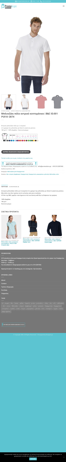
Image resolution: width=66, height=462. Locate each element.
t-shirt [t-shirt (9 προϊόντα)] (3, 306)
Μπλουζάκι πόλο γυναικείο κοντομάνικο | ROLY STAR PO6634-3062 (9, 243)
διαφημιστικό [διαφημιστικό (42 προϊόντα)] (57, 306)
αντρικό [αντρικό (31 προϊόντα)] (22, 306)
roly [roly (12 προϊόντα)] (50, 303)
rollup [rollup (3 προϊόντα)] (46, 303)
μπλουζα (46, 174)
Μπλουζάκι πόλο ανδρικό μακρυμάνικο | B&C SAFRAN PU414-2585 (53, 240)
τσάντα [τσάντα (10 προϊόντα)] (61, 308)
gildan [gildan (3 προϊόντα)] (21, 303)
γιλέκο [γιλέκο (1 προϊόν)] (35, 306)
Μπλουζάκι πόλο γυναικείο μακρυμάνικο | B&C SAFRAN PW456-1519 (31, 240)
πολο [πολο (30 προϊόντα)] (43, 308)
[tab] (4, 187)
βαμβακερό (17, 174)
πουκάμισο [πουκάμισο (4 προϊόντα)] (49, 308)
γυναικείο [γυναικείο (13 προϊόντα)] (40, 306)
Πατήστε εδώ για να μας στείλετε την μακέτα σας (17, 158)
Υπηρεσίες (4, 293)
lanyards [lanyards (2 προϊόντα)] (27, 303)
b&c (7, 174)
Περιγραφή (4, 186)
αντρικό (11, 174)
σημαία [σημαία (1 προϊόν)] (55, 308)
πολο (57, 174)
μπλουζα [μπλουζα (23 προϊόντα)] (37, 308)
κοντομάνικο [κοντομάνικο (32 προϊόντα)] (5, 308)
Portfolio (4, 290)
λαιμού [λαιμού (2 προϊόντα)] (23, 308)
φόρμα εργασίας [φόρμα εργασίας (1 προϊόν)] (6, 311)
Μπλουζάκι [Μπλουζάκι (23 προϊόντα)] (15, 306)
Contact (3, 283)
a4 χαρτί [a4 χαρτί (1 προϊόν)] (7, 303)
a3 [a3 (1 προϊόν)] (2, 303)
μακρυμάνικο (40, 174)
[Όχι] (64, 457)
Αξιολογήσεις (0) (14, 186)
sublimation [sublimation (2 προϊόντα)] (60, 303)
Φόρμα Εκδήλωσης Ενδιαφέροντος (16, 152)
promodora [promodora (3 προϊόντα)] (40, 303)
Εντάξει (33, 459)
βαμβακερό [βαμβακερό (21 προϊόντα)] (28, 306)
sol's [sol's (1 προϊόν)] (54, 303)
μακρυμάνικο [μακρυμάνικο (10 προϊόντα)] (30, 308)
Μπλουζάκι (53, 174)
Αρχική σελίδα (5, 111)
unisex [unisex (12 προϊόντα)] (8, 306)
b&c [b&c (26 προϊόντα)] (12, 303)
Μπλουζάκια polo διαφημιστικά (20, 111)
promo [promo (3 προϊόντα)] (33, 303)
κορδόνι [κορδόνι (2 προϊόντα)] (12, 308)
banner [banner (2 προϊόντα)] (16, 303)
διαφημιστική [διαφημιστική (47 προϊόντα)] (48, 306)
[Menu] (64, 6)
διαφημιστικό (32, 174)
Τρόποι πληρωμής (7, 287)
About (3, 280)
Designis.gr (49, 335)
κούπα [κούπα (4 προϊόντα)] (18, 308)
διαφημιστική (24, 174)
